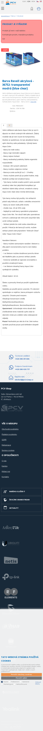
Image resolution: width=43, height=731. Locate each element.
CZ (38, 1)
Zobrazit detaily (38, 683)
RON (33, 1)
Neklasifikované (21, 684)
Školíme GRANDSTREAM (19, 499)
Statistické (25, 682)
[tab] (4, 125)
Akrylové (20, 16)
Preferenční (15, 682)
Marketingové (8, 684)
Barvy (13, 16)
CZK (28, 1)
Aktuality (13, 508)
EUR (24, 1)
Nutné (6, 682)
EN (41, 1)
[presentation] (3, 125)
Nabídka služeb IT (17, 491)
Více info (33, 102)
